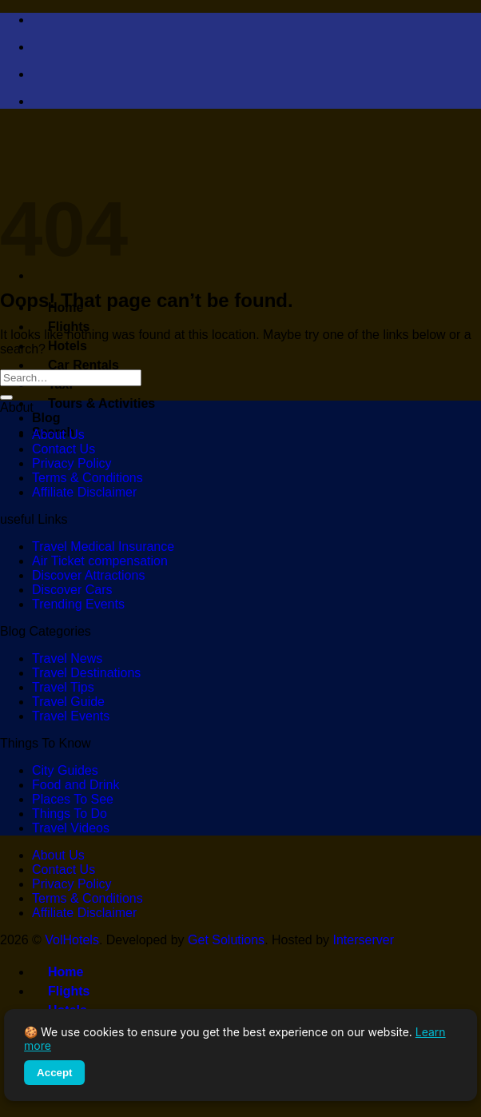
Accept (54, 1073)
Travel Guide (68, 701)
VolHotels (72, 940)
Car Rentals (75, 365)
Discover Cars (72, 589)
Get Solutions (226, 940)
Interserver (363, 940)
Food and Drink (75, 785)
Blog (46, 418)
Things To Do (69, 813)
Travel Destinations (86, 673)
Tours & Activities (93, 403)
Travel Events (70, 716)
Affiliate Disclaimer (84, 492)
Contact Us (63, 449)
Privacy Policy (72, 463)
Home (57, 972)
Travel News (67, 658)
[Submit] (6, 397)
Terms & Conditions (87, 478)
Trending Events (78, 604)
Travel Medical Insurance (103, 546)
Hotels (59, 346)
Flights (60, 326)
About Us (58, 434)
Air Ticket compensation (100, 561)
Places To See (72, 799)
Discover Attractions (88, 575)
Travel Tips (63, 687)
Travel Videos (70, 828)
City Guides (65, 770)
